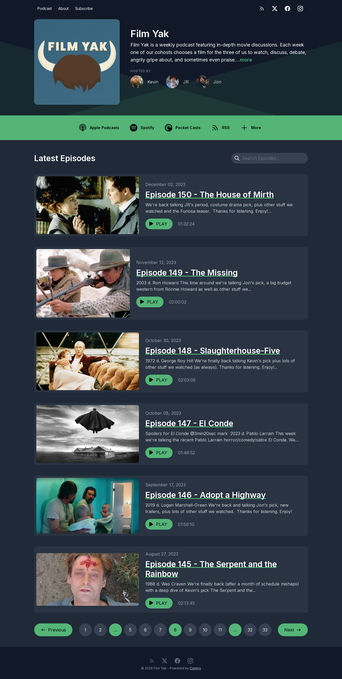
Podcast (44, 8)
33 (265, 630)
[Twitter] (274, 8)
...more (244, 60)
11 (220, 630)
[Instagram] (300, 8)
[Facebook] (287, 8)
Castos (195, 668)
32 (250, 630)
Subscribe (84, 8)
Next (292, 630)
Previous (53, 630)
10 (205, 630)
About (63, 8)
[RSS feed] (261, 8)
